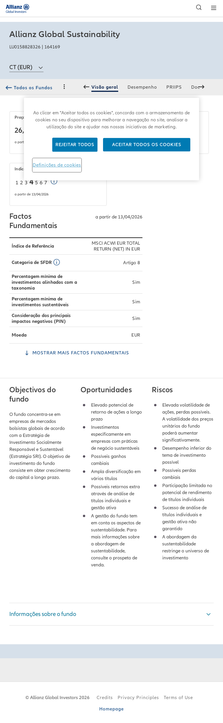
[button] (55, 181)
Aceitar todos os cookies (146, 145)
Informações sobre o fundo (42, 614)
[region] (111, 139)
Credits (105, 698)
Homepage (111, 709)
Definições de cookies (57, 165)
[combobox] (26, 64)
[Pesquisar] (197, 8)
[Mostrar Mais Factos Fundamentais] (76, 354)
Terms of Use (178, 698)
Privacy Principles (138, 698)
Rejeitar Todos (74, 145)
